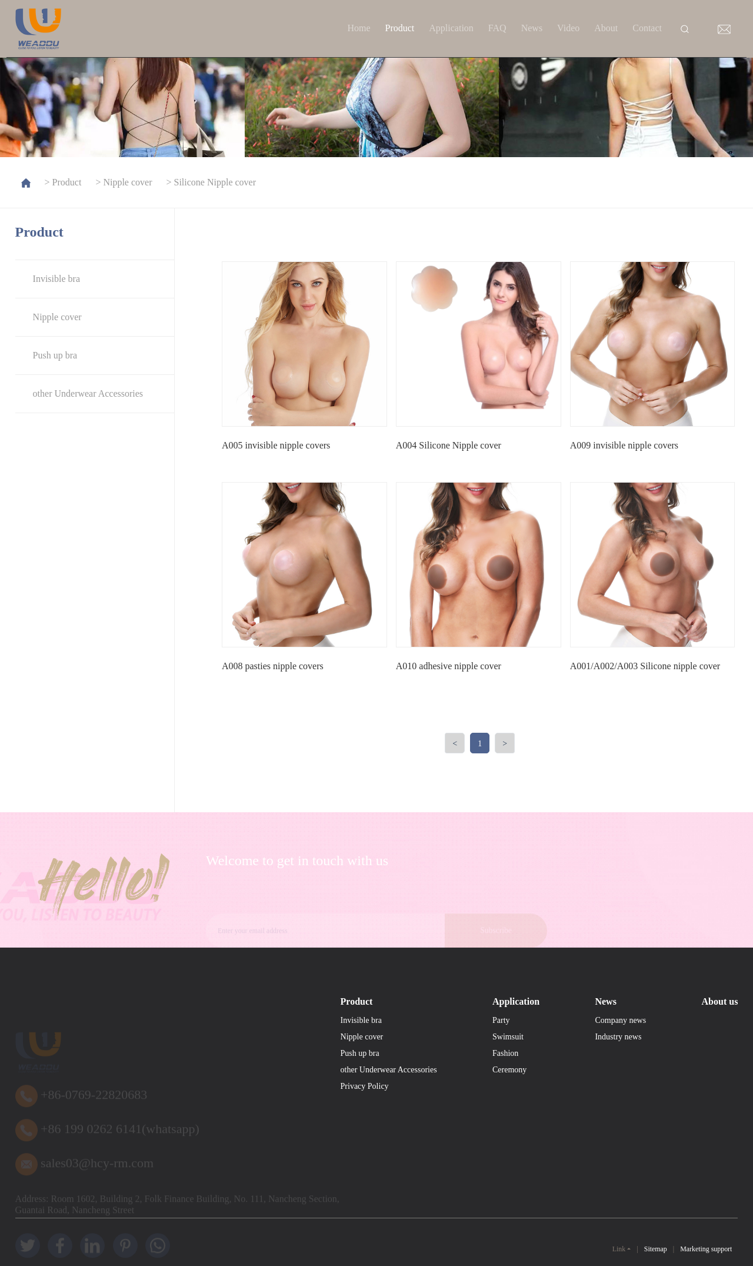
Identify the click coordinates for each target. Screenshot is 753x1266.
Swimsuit (508, 1082)
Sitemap (655, 1249)
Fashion (505, 1099)
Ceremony (509, 1115)
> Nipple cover (122, 182)
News (531, 28)
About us (720, 1047)
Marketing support (706, 1249)
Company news (620, 1066)
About (606, 28)
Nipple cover (57, 317)
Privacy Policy (365, 1132)
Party (501, 1066)
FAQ (497, 28)
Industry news (618, 1082)
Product (400, 28)
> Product (62, 182)
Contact (647, 28)
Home (358, 28)
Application (451, 28)
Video (568, 28)
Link (618, 1249)
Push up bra (55, 355)
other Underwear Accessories (88, 393)
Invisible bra (56, 279)
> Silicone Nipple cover (210, 182)
